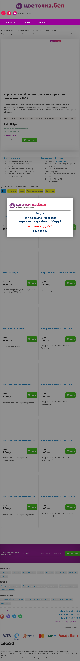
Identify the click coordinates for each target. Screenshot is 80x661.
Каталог (43, 22)
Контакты (10, 22)
